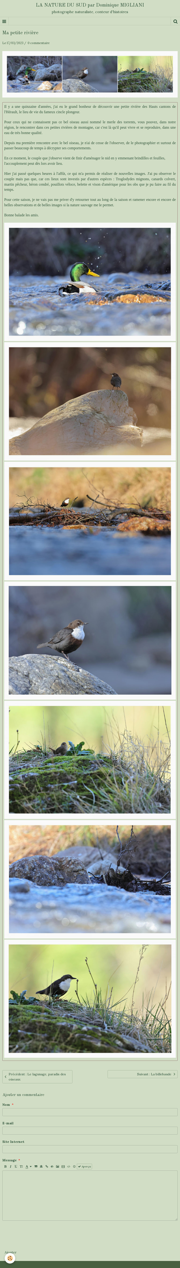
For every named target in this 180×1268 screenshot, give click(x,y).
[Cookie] (10, 1258)
